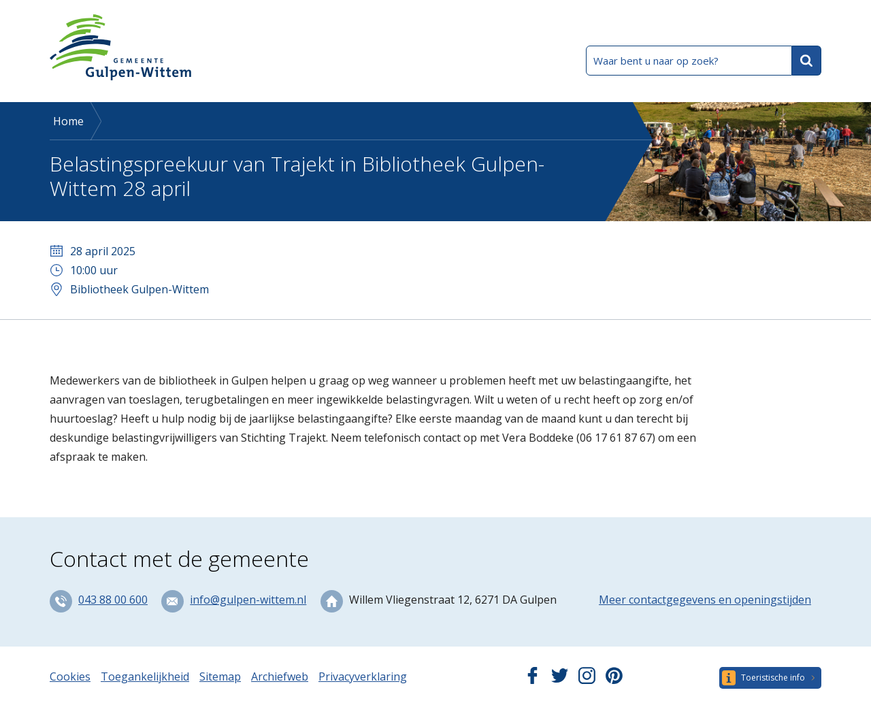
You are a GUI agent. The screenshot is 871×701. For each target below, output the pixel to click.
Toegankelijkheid (145, 676)
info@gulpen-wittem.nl (248, 599)
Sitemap (220, 676)
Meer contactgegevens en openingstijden (705, 599)
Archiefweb (279, 676)
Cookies (70, 676)
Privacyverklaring (362, 676)
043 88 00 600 (113, 599)
